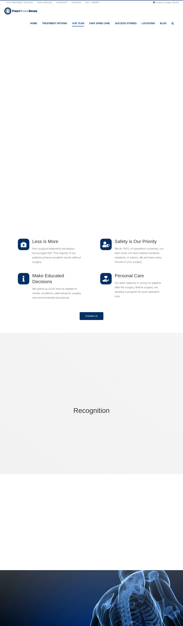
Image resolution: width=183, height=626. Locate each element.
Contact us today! (162, 2)
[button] (173, 23)
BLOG (176, 2)
